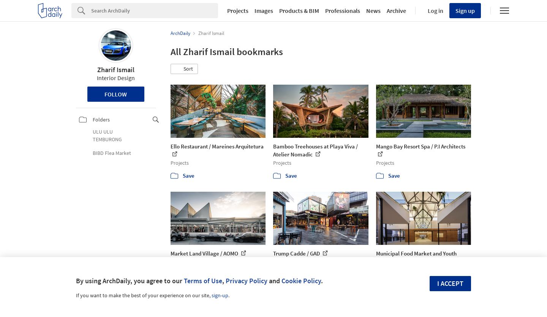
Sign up (465, 10)
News (373, 11)
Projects (237, 11)
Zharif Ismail (115, 69)
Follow (115, 94)
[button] (184, 69)
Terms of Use (203, 280)
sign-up (220, 295)
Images (264, 11)
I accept (450, 283)
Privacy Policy (246, 280)
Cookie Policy (301, 280)
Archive (396, 11)
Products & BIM (299, 11)
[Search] (154, 10)
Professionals (342, 11)
